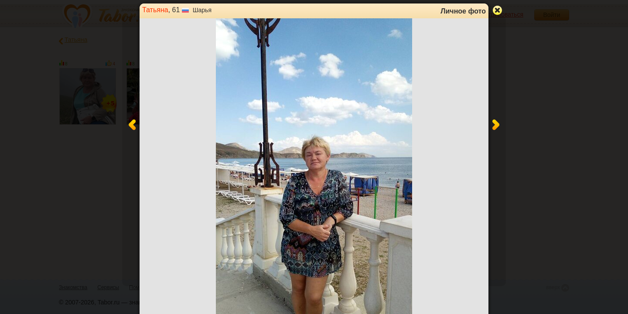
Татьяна (155, 10)
